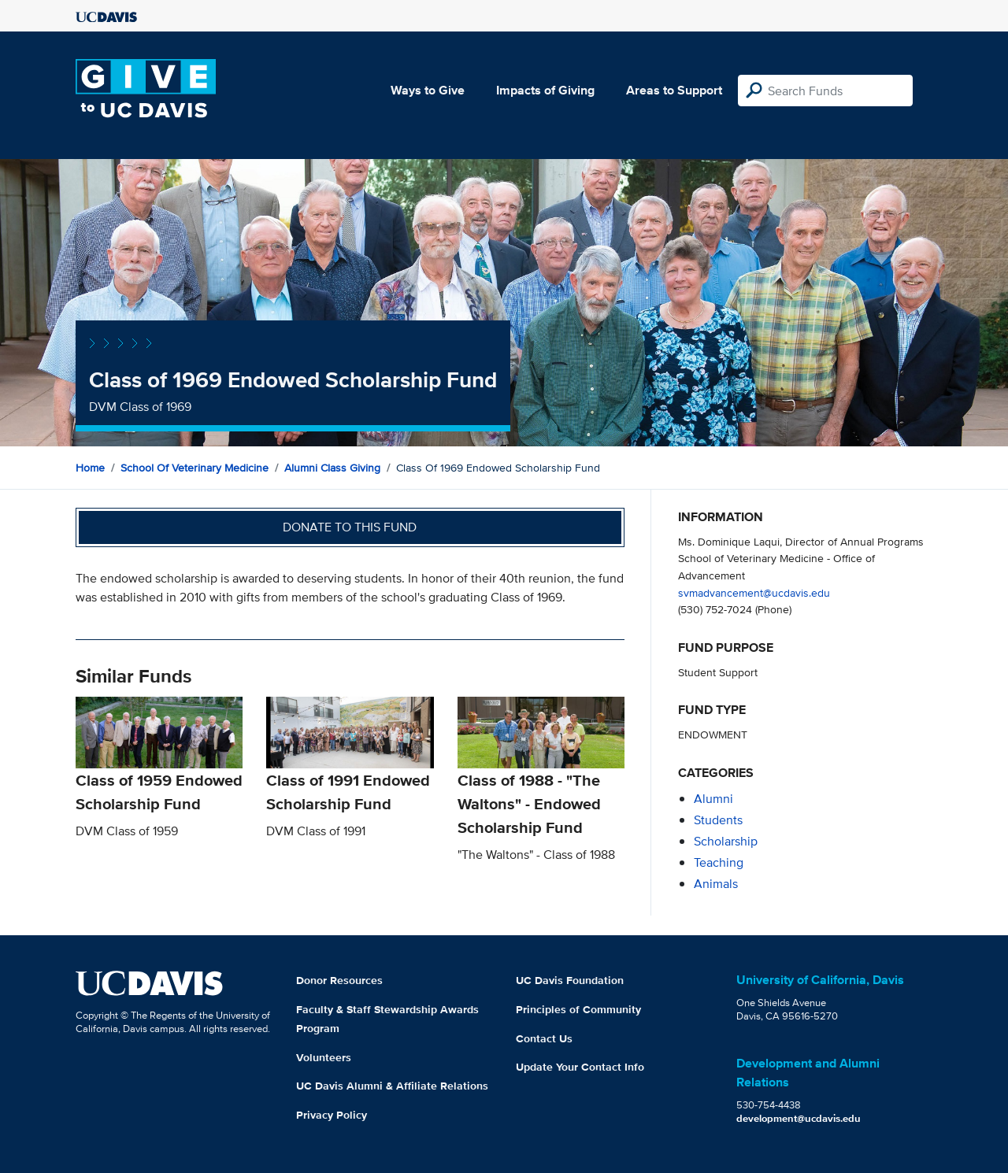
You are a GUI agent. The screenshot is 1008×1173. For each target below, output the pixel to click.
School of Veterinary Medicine (194, 467)
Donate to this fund (350, 527)
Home (90, 467)
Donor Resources (339, 980)
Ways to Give (428, 90)
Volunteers (323, 1057)
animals (716, 884)
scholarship (726, 841)
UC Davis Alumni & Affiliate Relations (392, 1085)
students (718, 820)
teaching (718, 862)
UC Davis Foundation (570, 980)
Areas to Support (674, 90)
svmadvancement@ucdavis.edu (754, 592)
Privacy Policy (331, 1115)
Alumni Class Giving (332, 467)
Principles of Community (578, 1009)
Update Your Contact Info (580, 1067)
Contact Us (544, 1038)
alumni (713, 799)
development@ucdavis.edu (798, 1118)
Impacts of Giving (545, 90)
